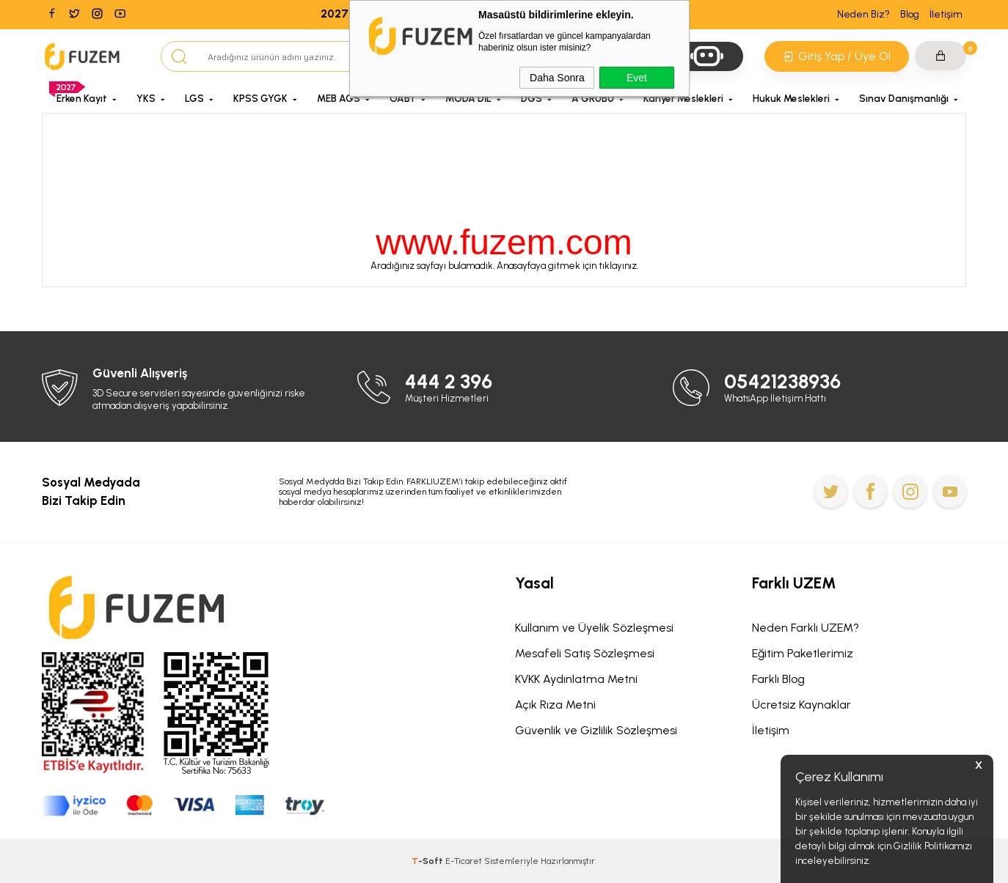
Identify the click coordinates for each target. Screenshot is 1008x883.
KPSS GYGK (260, 98)
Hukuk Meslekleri (791, 98)
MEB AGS (338, 98)
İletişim (946, 14)
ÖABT (403, 98)
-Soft (428, 861)
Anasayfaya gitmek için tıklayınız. (567, 265)
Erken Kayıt (81, 98)
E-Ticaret (463, 861)
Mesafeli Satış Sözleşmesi (584, 653)
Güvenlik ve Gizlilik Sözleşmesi (596, 730)
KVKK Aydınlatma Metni (576, 679)
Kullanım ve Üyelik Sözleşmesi (594, 628)
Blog (909, 14)
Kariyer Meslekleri (683, 98)
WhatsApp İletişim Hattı (775, 398)
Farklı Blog (778, 679)
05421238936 (782, 381)
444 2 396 (448, 381)
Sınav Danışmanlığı (904, 98)
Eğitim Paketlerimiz (802, 653)
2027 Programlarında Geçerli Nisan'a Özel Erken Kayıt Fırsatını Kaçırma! (504, 14)
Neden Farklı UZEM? (805, 628)
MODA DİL (468, 98)
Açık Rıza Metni (555, 705)
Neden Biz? (863, 14)
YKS (146, 98)
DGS (531, 98)
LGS (194, 98)
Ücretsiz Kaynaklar (801, 705)
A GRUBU (592, 98)
